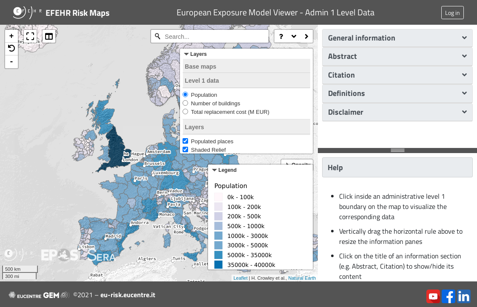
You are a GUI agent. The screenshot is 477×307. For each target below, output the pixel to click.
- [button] (11, 62)
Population (204, 95)
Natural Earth (302, 278)
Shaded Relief (208, 150)
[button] (11, 49)
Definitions (397, 93)
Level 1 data (202, 80)
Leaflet (241, 278)
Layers (194, 127)
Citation (397, 75)
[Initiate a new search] (157, 36)
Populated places (212, 141)
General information (397, 37)
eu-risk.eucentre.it (127, 295)
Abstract (397, 56)
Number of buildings (215, 103)
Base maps (200, 66)
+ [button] (11, 36)
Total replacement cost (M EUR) (230, 112)
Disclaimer (397, 112)
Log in (452, 12)
